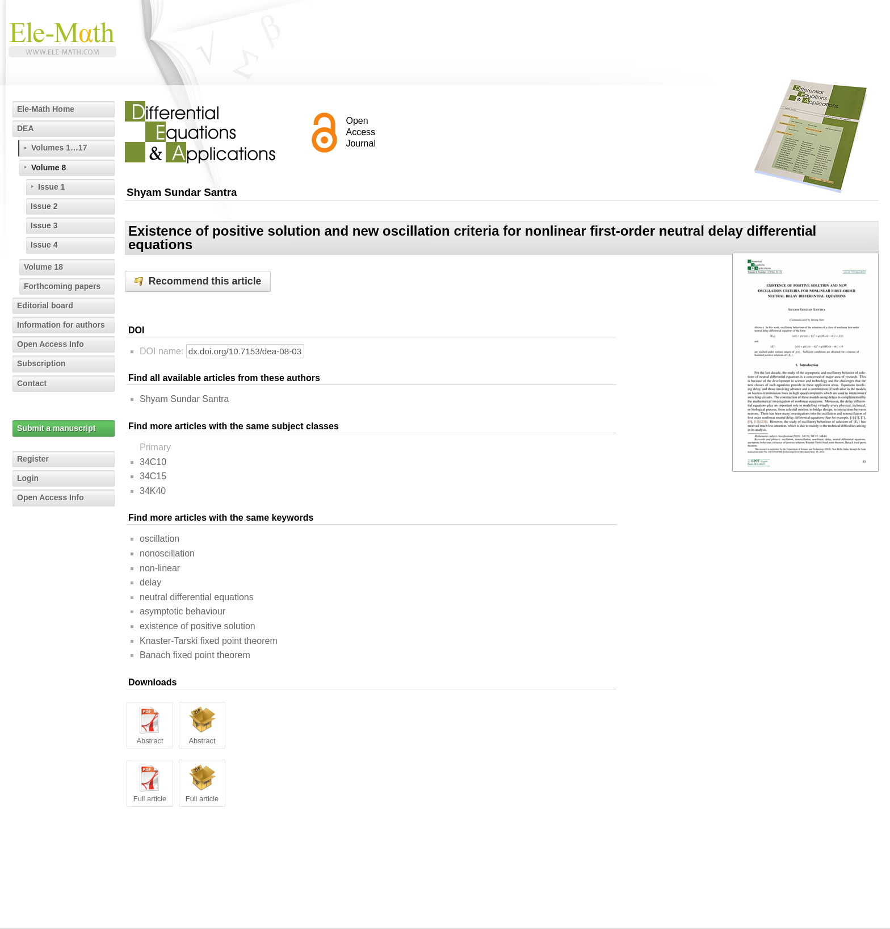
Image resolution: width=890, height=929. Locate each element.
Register (33, 458)
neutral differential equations (197, 597)
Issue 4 (44, 244)
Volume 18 (43, 266)
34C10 (153, 462)
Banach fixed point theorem (195, 655)
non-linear (160, 568)
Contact (32, 383)
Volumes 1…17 (59, 147)
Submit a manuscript (56, 428)
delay (150, 582)
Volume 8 (48, 167)
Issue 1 (51, 186)
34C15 (153, 476)
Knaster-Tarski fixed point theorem (209, 641)
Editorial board (45, 305)
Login (28, 478)
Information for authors (61, 324)
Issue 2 (44, 206)
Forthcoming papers (62, 286)
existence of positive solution (197, 626)
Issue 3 (44, 225)
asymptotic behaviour (182, 611)
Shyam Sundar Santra (184, 399)
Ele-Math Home (45, 109)
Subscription (41, 363)
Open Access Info (50, 344)
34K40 (153, 491)
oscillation (159, 538)
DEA (25, 128)
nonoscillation (167, 553)
